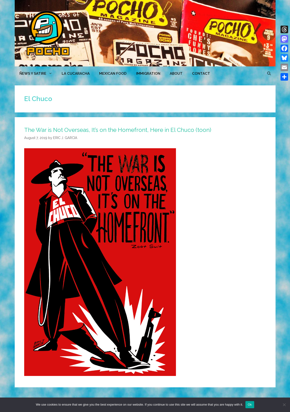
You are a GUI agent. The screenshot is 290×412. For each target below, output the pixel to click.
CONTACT (201, 73)
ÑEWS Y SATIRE (38, 73)
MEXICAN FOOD (113, 73)
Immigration (148, 73)
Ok (250, 404)
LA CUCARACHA (76, 73)
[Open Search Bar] (269, 73)
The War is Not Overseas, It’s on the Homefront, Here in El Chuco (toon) (117, 129)
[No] (284, 404)
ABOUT (176, 73)
